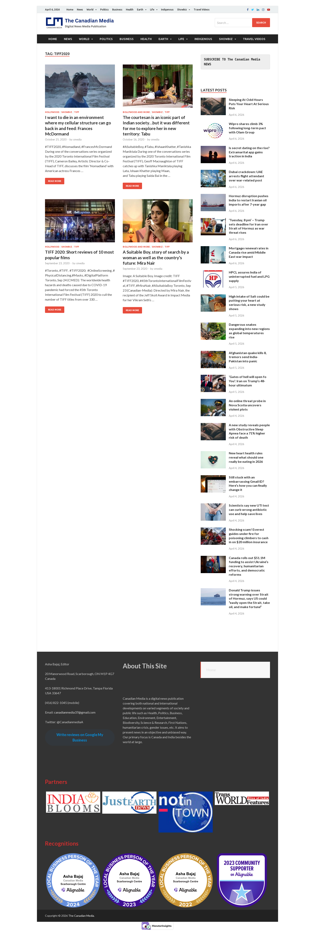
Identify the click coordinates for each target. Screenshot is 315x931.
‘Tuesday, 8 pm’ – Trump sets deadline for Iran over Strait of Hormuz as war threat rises (248, 226)
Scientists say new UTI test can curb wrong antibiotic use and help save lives (249, 509)
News (80, 9)
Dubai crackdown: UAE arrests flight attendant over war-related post (246, 176)
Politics (104, 9)
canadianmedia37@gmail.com (74, 712)
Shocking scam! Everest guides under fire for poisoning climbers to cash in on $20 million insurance (248, 535)
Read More (54, 181)
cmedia (77, 139)
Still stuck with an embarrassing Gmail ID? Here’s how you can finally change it (248, 483)
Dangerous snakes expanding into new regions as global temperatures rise (249, 331)
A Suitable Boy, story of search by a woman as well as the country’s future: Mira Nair (156, 257)
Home (69, 9)
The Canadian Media (81, 915)
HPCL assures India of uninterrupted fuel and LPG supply (249, 276)
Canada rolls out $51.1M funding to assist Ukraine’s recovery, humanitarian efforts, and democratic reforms (248, 566)
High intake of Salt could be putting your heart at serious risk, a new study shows (249, 302)
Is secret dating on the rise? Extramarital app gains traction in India (249, 152)
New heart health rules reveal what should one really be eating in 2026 (246, 457)
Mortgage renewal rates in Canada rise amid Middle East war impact (248, 252)
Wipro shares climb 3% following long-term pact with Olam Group (247, 128)
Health (129, 9)
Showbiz (182, 9)
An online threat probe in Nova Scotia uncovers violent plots (247, 405)
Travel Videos (202, 9)
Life (152, 9)
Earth (140, 9)
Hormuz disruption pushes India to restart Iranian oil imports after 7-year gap (248, 200)
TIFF (76, 112)
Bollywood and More (136, 112)
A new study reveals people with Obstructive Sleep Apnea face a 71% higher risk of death (249, 431)
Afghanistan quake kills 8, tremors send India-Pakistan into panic (248, 357)
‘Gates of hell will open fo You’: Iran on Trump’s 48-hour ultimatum (247, 381)
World (90, 9)
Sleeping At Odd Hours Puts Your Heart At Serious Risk (249, 104)
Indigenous (167, 9)
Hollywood (52, 112)
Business (117, 9)
